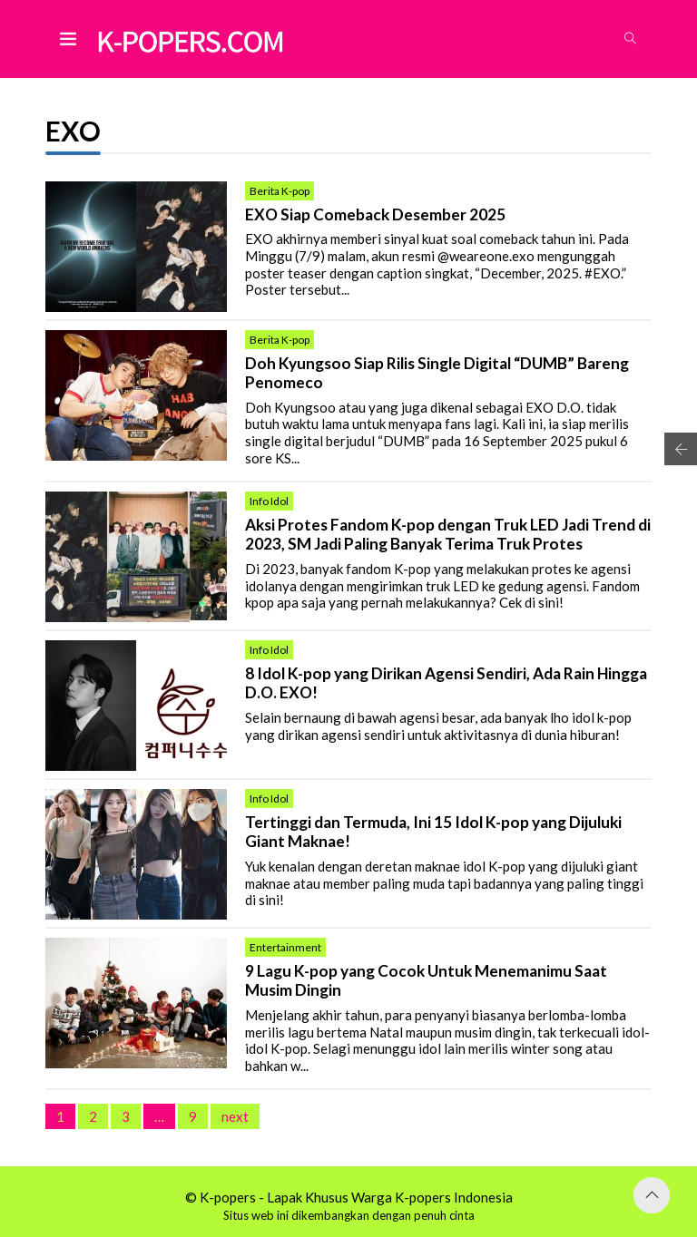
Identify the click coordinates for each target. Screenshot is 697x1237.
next (235, 1116)
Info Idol (269, 501)
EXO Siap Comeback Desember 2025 (375, 214)
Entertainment (285, 947)
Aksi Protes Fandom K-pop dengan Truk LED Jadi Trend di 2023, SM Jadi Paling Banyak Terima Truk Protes (448, 534)
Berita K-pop (279, 191)
